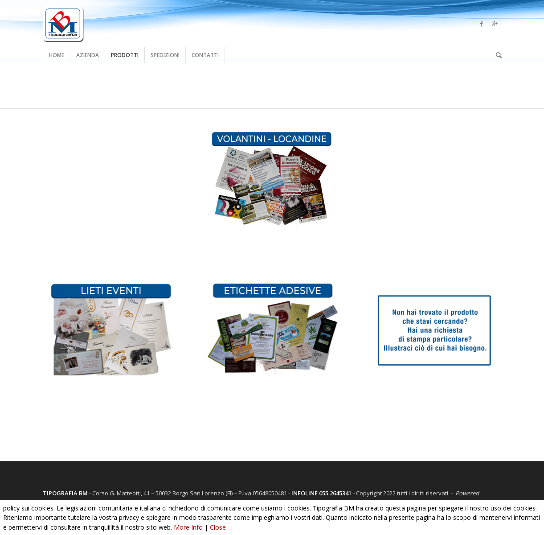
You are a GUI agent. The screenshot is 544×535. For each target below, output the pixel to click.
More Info (188, 527)
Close (218, 527)
